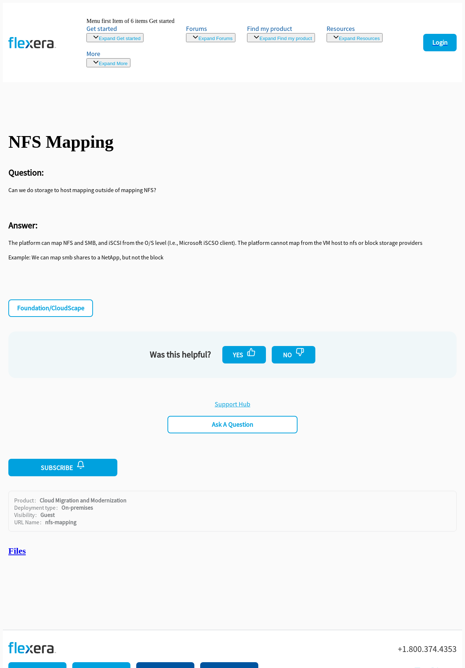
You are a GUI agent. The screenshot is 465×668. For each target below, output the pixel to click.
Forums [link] (196, 28)
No (293, 353)
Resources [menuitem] (341, 28)
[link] (130, 30)
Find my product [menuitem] (269, 28)
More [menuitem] (93, 53)
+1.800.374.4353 (427, 649)
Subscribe (63, 466)
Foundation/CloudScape (50, 308)
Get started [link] (101, 28)
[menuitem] (280, 33)
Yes (244, 353)
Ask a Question (232, 424)
